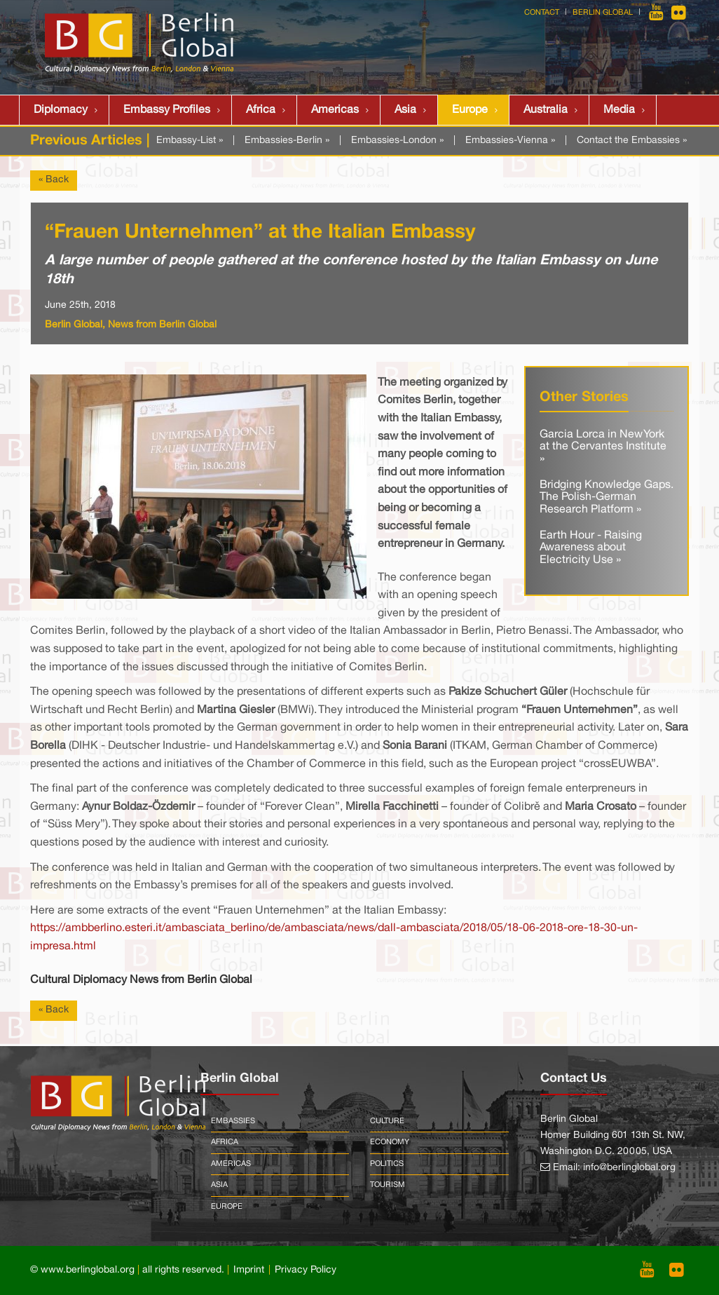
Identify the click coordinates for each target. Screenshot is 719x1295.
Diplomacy (61, 110)
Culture (387, 1121)
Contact (541, 12)
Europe (470, 110)
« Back (54, 179)
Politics (387, 1163)
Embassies (233, 1121)
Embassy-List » (189, 140)
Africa (260, 110)
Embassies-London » (397, 140)
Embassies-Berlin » (287, 140)
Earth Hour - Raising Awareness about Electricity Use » (591, 548)
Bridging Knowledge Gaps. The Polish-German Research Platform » (606, 497)
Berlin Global (603, 12)
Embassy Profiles (166, 110)
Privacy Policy (305, 1270)
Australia (545, 110)
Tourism (387, 1184)
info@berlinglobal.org (629, 1167)
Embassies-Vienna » (510, 140)
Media (619, 110)
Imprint (248, 1270)
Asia (405, 110)
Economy (389, 1142)
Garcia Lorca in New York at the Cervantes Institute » (603, 447)
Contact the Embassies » (632, 140)
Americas (335, 110)
